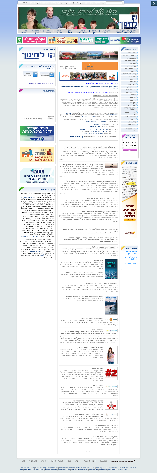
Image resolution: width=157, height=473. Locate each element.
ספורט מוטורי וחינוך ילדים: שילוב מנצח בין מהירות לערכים (83, 164)
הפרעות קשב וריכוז (130, 69)
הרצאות (133, 71)
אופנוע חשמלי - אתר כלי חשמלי (96, 121)
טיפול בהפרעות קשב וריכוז (32, 460)
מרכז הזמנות (89, 3)
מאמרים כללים (60, 460)
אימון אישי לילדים (83, 469)
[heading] (37, 49)
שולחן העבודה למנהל (106, 32)
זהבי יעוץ (51, 119)
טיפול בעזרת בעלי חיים (27, 468)
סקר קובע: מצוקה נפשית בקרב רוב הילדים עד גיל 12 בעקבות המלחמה (93, 238)
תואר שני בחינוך (97, 368)
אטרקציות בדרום (130, 87)
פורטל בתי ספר (97, 385)
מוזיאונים (133, 95)
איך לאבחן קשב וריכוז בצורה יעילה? (105, 247)
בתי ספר (93, 460)
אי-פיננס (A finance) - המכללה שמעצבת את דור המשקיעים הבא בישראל (92, 181)
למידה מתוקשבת (130, 117)
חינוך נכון (61, 3)
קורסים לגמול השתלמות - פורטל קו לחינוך (88, 401)
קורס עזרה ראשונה (40, 468)
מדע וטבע (133, 100)
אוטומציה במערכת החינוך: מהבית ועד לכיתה (102, 198)
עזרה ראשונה (132, 122)
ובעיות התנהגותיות (33, 251)
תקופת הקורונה (99, 124)
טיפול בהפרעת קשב (64, 469)
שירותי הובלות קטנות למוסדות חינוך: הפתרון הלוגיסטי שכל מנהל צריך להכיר (91, 147)
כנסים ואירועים (59, 32)
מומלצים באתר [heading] (49, 91)
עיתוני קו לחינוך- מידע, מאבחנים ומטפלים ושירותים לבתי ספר (126, 32)
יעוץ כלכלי (74, 469)
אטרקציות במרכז (130, 90)
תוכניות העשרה (131, 66)
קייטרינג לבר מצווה (76, 137)
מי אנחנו (32, 3)
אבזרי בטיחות (132, 53)
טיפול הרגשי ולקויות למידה (29, 236)
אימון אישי (133, 103)
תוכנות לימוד (42, 460)
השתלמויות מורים (130, 61)
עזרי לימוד (133, 82)
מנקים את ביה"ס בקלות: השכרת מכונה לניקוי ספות (100, 212)
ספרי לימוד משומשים (51, 469)
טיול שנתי (133, 97)
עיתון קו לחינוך (79, 3)
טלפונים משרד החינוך (37, 32)
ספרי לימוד (132, 79)
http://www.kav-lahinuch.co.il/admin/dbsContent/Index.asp (97, 233)
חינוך (21, 469)
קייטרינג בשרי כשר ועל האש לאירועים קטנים (92, 129)
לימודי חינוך (132, 63)
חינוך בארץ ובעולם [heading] (48, 189)
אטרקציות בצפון (131, 92)
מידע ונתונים (70, 32)
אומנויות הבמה (131, 119)
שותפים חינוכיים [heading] (131, 248)
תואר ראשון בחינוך (29, 469)
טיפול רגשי (132, 76)
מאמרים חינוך (68, 460)
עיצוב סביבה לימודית (129, 74)
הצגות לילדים (103, 469)
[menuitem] (126, 32)
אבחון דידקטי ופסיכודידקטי (103, 460)
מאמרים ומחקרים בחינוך (82, 32)
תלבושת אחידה (131, 58)
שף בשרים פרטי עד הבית (99, 131)
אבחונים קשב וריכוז (88, 116)
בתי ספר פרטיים (97, 330)
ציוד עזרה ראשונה (53, 468)
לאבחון (42, 255)
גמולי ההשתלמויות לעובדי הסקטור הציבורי (88, 414)
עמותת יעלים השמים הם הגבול (92, 319)
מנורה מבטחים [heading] (131, 163)
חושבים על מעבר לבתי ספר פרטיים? (90, 347)
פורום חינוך (69, 3)
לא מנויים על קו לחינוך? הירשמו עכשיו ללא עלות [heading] (40, 67)
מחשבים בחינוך (131, 84)
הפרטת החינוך (95, 126)
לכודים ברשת (98, 260)
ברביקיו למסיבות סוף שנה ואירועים (105, 437)
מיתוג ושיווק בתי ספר (129, 55)
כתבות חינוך (76, 460)
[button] (104, 2)
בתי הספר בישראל (24, 32)
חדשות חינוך (94, 32)
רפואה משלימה (93, 469)
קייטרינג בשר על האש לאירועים (93, 133)
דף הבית (97, 3)
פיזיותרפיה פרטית (51, 460)
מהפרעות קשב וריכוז (27, 197)
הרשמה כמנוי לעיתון (43, 3)
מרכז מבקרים (132, 105)
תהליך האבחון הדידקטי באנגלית (106, 425)
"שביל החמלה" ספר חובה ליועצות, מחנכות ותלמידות (84, 297)
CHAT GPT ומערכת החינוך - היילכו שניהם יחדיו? (101, 283)
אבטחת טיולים (40, 469)
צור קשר (53, 3)
